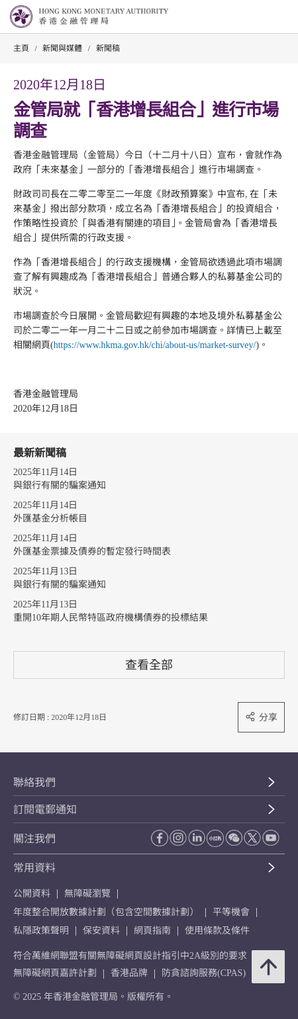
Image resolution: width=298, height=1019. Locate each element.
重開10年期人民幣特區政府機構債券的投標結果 (110, 618)
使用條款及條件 (217, 931)
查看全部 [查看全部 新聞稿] (149, 665)
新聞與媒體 (62, 48)
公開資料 (31, 894)
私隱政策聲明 (41, 931)
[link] (254, 17)
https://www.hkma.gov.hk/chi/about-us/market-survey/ (155, 345)
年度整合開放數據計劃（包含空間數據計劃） (106, 912)
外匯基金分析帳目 (50, 518)
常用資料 (34, 867)
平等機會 (231, 912)
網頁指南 (152, 931)
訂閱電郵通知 (45, 809)
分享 (261, 717)
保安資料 (101, 931)
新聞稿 (108, 48)
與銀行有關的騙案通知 (59, 485)
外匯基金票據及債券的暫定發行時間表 (92, 551)
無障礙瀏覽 (87, 894)
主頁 (21, 48)
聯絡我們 (34, 782)
